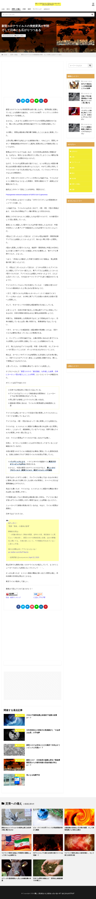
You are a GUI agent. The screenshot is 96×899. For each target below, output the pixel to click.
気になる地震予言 (33, 775)
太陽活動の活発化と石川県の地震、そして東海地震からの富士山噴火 (79, 829)
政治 (8, 9)
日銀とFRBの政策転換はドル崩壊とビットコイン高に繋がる (86, 99)
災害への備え (16, 9)
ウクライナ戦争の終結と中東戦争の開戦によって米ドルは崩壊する (16, 854)
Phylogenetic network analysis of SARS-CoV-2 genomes (27, 195)
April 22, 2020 (34, 557)
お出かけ (47, 9)
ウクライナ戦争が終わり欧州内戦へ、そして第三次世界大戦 (79, 854)
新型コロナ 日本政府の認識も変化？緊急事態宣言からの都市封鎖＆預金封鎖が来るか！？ (43, 762)
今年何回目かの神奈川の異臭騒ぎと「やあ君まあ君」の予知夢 (43, 731)
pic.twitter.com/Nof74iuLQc (18, 552)
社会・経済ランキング (13, 597)
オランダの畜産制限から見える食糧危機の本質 (16, 879)
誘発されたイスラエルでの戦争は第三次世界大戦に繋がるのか (16, 829)
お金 (3, 9)
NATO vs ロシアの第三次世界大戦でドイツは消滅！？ (48, 854)
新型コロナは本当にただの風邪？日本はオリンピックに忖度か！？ (43, 746)
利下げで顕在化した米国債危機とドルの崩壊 (86, 86)
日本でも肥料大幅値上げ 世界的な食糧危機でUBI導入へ (48, 879)
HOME (5, 54)
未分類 (73, 179)
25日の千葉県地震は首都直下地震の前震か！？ (41, 716)
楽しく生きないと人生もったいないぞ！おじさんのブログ (54, 893)
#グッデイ (12, 523)
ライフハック (37, 9)
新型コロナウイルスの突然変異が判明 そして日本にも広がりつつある (41, 54)
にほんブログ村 (39, 597)
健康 (29, 9)
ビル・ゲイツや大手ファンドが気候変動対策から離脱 (48, 829)
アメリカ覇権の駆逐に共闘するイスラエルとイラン (86, 130)
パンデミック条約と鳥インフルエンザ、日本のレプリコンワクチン (86, 115)
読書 (24, 9)
